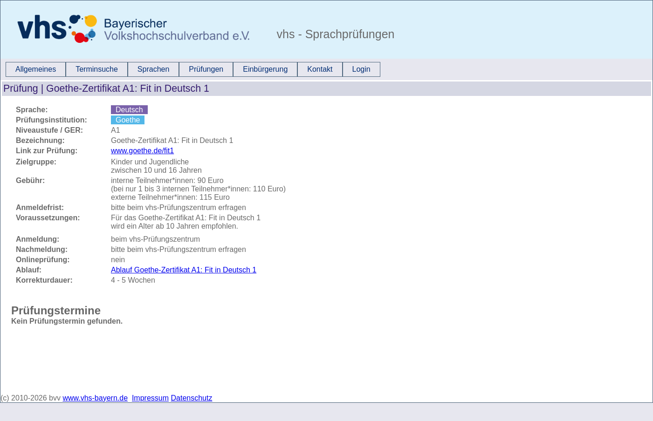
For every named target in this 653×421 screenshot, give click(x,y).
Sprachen (153, 69)
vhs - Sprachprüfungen (334, 34)
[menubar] (193, 69)
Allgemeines (35, 69)
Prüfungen (206, 69)
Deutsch (129, 110)
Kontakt (319, 69)
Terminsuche (97, 69)
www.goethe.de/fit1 (142, 151)
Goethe (128, 120)
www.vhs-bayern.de (95, 398)
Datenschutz (192, 398)
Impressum (150, 398)
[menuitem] (36, 69)
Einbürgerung (265, 69)
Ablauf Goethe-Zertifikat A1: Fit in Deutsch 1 (183, 270)
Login (361, 69)
